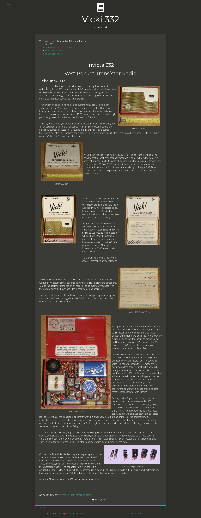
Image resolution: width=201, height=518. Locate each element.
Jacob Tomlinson (77, 513)
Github (138, 513)
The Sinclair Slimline (54, 50)
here (96, 479)
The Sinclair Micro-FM (56, 53)
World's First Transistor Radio (59, 47)
